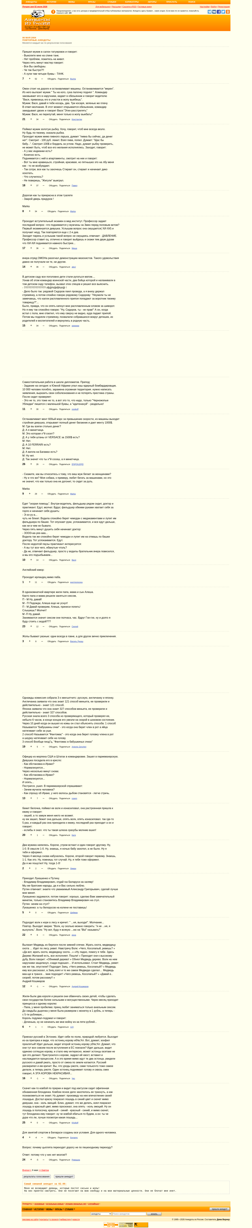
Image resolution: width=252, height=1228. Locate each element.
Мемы (71, 2)
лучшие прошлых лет (75, 1204)
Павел (74, 185)
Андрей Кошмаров (80, 986)
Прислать (171, 2)
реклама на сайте (30, 1219)
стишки (69, 1209)
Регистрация (224, 7)
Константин (77, 119)
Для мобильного (102, 7)
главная (27, 1209)
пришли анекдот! (219, 1209)
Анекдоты (31, 2)
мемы (49, 1209)
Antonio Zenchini (79, 747)
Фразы (91, 2)
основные (39, 1204)
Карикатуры (132, 2)
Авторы (152, 2)
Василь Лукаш (76, 641)
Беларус (74, 1138)
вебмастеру (65, 1219)
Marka (73, 211)
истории (39, 1209)
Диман (73, 868)
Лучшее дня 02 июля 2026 (34, 7)
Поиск (191, 2)
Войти (214, 7)
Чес (73, 1078)
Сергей (75, 626)
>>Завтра (44, 1170)
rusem (74, 798)
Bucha (73, 79)
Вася (74, 560)
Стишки (112, 2)
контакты (44, 1219)
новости (76, 1219)
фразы (58, 1209)
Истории (51, 2)
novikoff (75, 409)
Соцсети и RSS (129, 7)
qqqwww (75, 326)
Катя (74, 835)
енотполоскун (76, 582)
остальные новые (55, 1204)
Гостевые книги (145, 7)
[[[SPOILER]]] (77, 464)
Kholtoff (75, 1123)
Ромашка (76, 1160)
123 (71, 1027)
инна (74, 935)
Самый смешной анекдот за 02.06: (45, 1184)
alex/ (74, 267)
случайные (93, 1204)
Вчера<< (27, 1170)
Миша (74, 248)
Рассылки (116, 7)
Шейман (74, 913)
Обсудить (51, 79)
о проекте (54, 1219)
